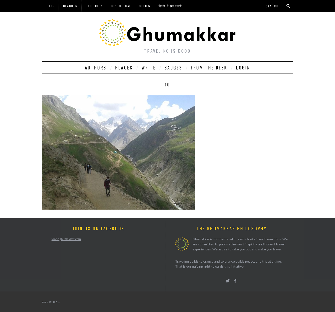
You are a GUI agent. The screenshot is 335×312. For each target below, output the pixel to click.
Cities (144, 6)
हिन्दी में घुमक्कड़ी (170, 6)
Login (243, 67)
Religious (94, 6)
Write (149, 67)
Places (124, 67)
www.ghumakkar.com (66, 239)
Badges (173, 67)
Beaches (70, 6)
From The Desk (209, 67)
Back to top (51, 301)
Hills (50, 6)
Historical (121, 6)
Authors (96, 67)
